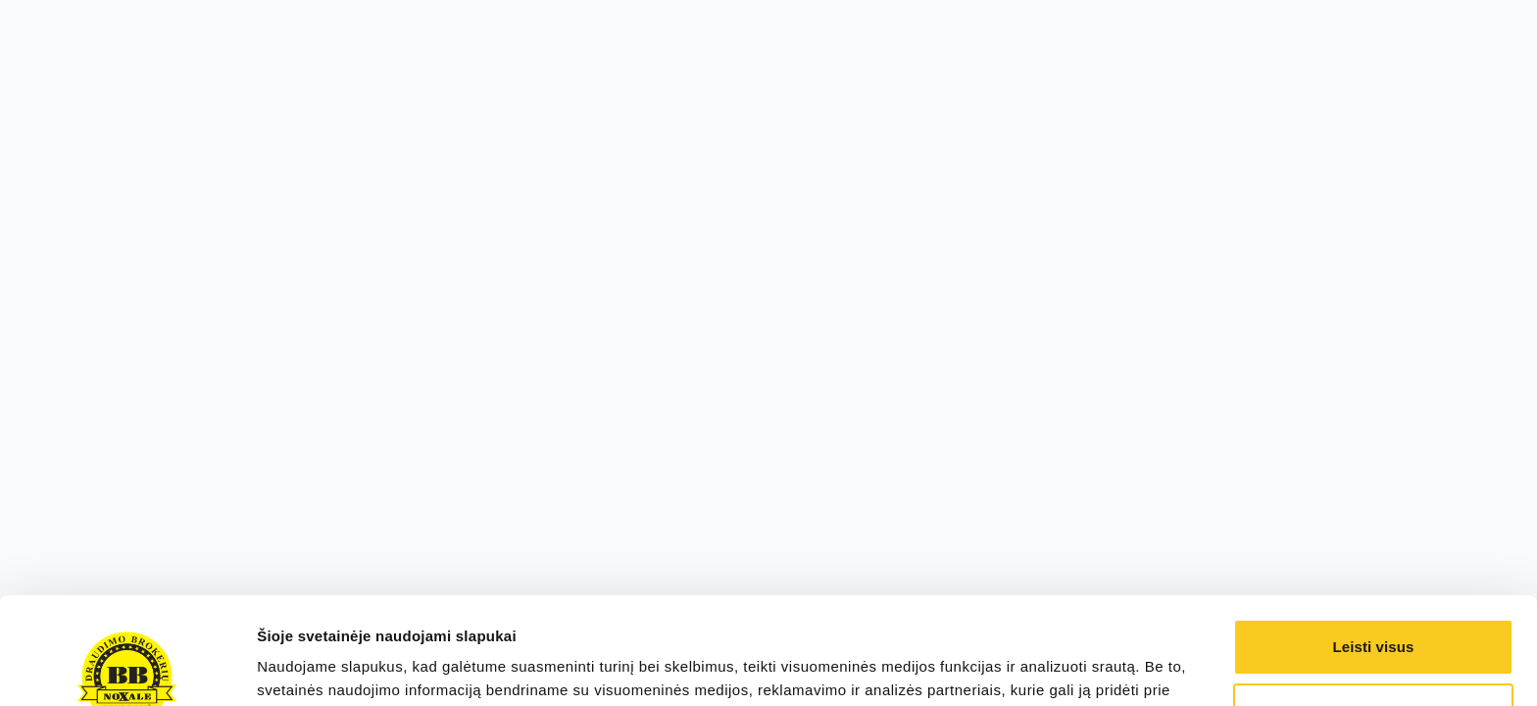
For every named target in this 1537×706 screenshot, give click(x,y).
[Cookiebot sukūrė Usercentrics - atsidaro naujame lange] (127, 667)
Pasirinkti (1373, 610)
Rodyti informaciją (322, 667)
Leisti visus (1373, 546)
